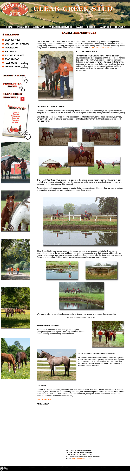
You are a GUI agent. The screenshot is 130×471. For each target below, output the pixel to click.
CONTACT (116, 467)
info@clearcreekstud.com (82, 459)
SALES (78, 467)
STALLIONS (32, 467)
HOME (19, 467)
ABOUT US (46, 467)
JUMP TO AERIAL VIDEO (100, 48)
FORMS (90, 467)
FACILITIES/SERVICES (62, 467)
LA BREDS (104, 467)
